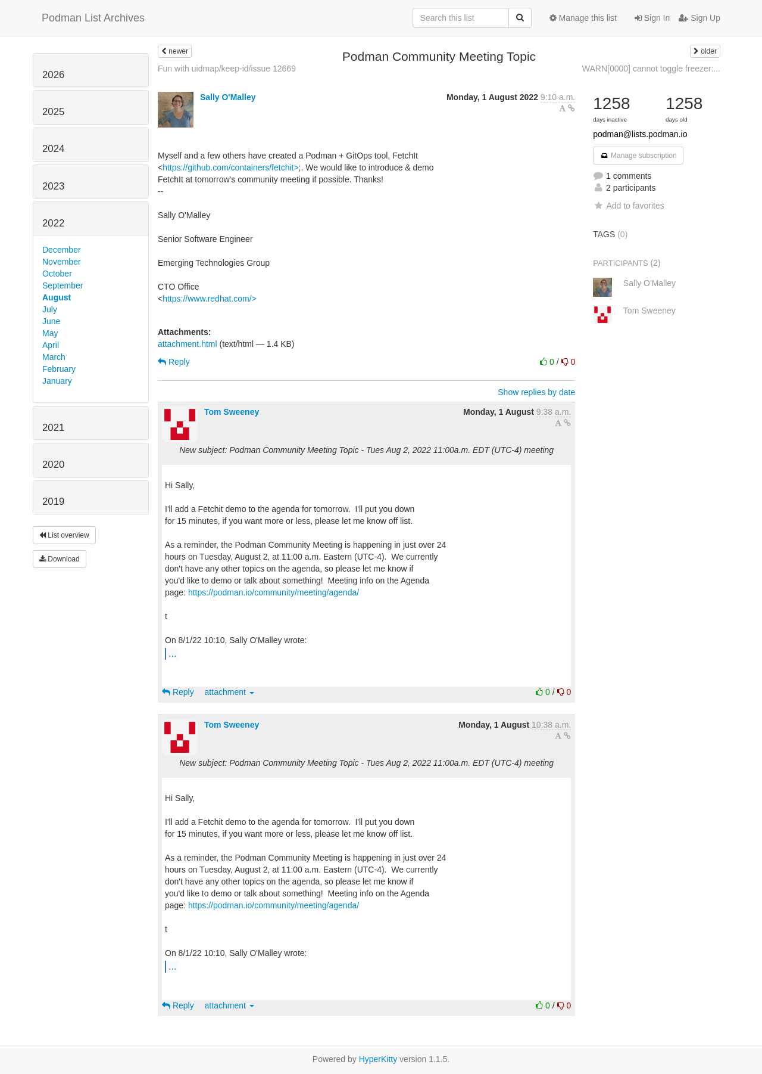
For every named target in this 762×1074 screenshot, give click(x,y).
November (61, 261)
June (51, 321)
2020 (53, 464)
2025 (53, 111)
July (49, 309)
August (56, 297)
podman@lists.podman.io (640, 134)
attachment (229, 692)
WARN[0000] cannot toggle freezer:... (651, 68)
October (57, 273)
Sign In (652, 18)
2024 (53, 148)
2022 (53, 223)
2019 (53, 501)
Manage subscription (638, 155)
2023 (53, 186)
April (50, 345)
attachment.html (187, 344)
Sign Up (699, 18)
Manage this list (583, 18)
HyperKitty (378, 1059)
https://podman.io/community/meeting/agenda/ (273, 592)
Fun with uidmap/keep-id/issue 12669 (227, 68)
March (53, 357)
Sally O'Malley (228, 97)
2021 (53, 427)
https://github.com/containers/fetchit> (230, 167)
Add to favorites (628, 205)
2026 (53, 74)
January (57, 381)
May (50, 333)
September (62, 285)
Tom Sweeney (231, 412)
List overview (64, 535)
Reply (174, 362)
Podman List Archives (93, 18)
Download (59, 559)
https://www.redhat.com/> (210, 298)
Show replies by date (536, 392)
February (59, 369)
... (172, 653)
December (61, 249)
